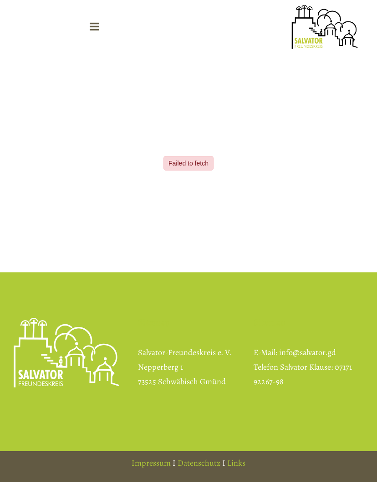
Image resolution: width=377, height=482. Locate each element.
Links (236, 462)
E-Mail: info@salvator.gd (295, 352)
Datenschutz (199, 462)
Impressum (151, 462)
